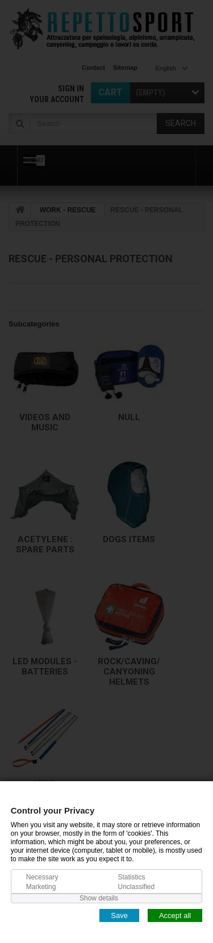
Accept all (175, 915)
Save (119, 915)
